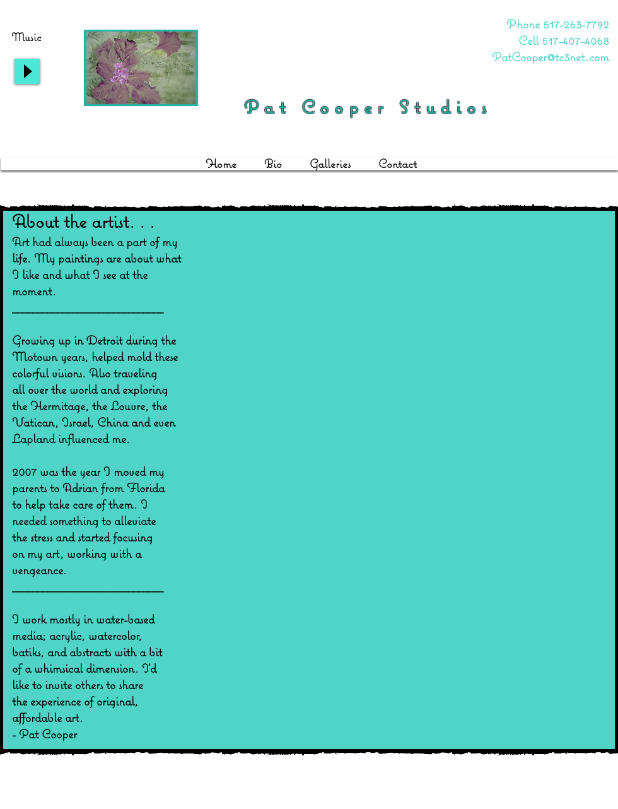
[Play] (27, 71)
